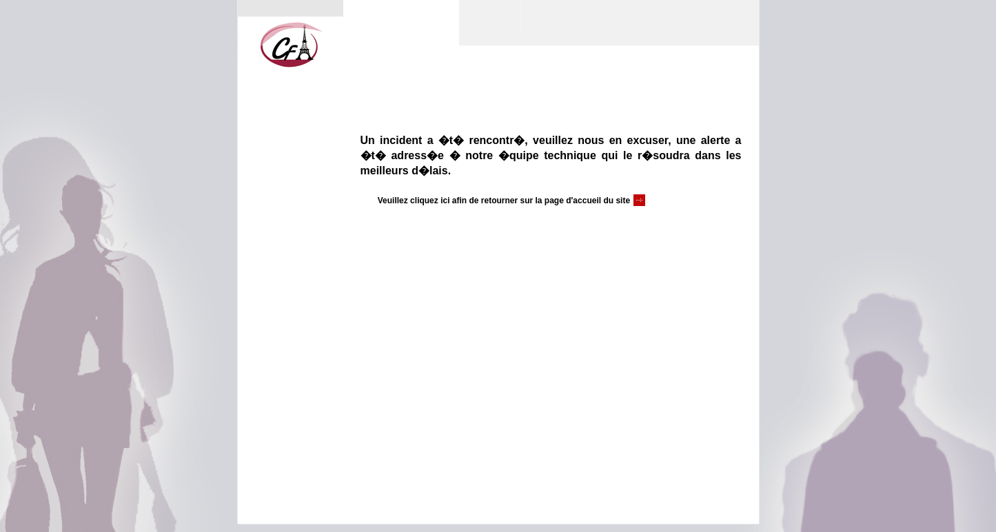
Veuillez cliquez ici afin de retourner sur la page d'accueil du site (504, 200)
